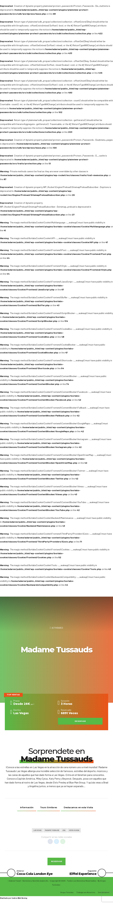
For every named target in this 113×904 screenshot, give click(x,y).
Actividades (57, 628)
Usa (64, 831)
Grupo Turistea (65, 894)
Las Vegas (36, 831)
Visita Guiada (75, 831)
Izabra (14, 900)
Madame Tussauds (51, 831)
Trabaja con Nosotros (84, 894)
